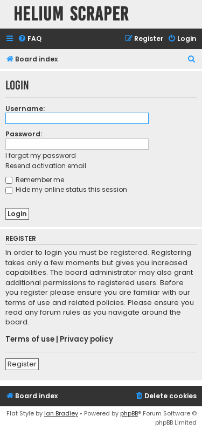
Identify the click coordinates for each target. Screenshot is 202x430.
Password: (23, 133)
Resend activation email (45, 166)
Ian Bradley (61, 413)
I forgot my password (40, 155)
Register (22, 364)
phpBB (129, 413)
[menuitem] (29, 39)
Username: (25, 108)
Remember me (34, 179)
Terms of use (29, 339)
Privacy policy (86, 339)
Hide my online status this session (66, 189)
